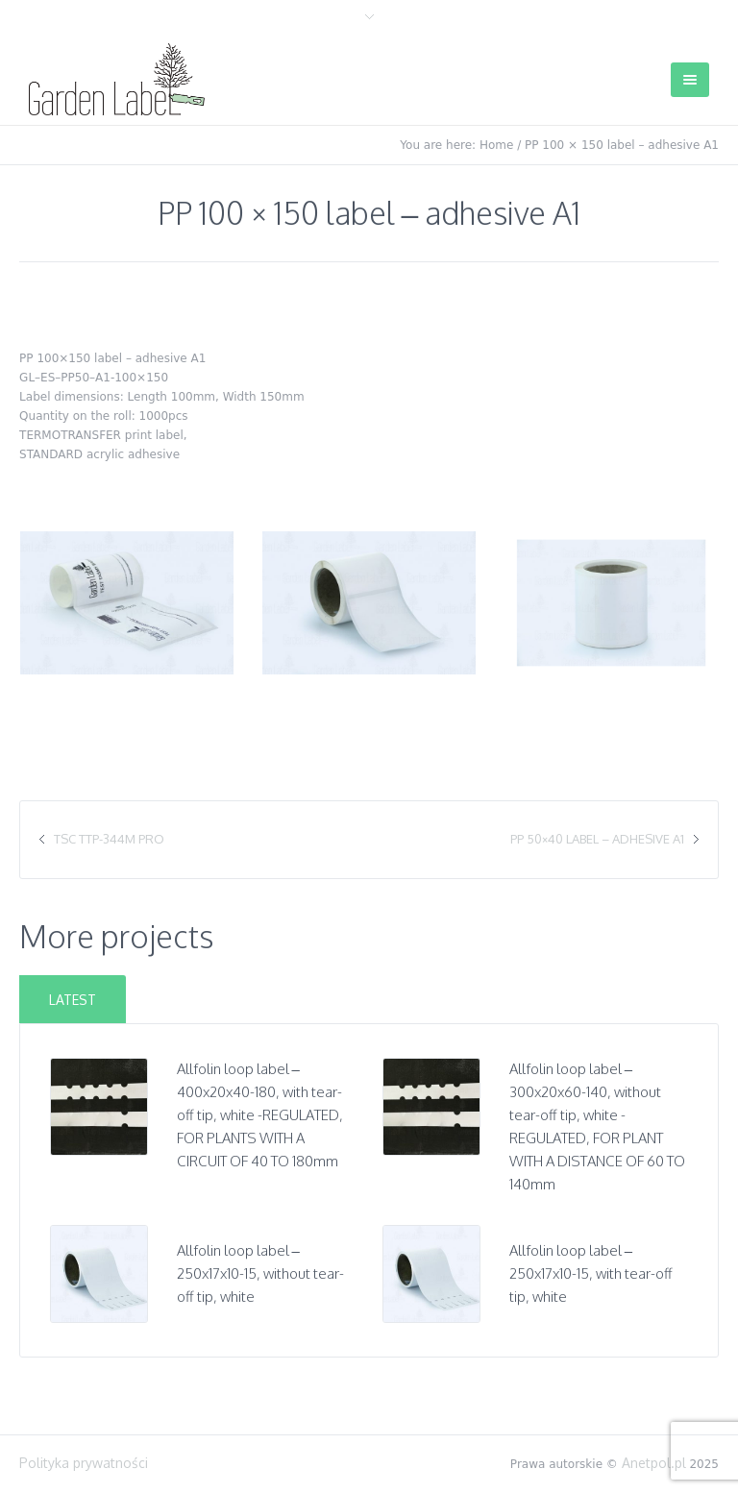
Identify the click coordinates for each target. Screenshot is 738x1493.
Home (496, 145)
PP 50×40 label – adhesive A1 (597, 838)
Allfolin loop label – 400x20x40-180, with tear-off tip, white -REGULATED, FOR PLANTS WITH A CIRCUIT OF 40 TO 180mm (260, 1115)
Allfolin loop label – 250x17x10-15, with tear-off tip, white (591, 1273)
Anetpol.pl (654, 1463)
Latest (72, 999)
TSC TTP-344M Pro (109, 838)
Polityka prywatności (83, 1463)
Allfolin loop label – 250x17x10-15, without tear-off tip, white (260, 1273)
